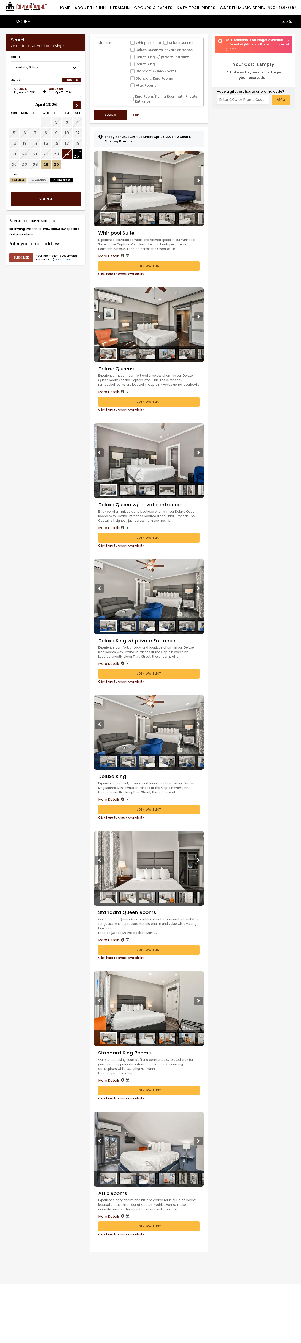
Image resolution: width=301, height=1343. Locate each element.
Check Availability (263, 23)
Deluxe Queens (181, 81)
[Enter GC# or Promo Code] (243, 138)
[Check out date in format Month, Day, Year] (62, 129)
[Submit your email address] (21, 296)
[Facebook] (18, 5)
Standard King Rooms (154, 117)
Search (46, 237)
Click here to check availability (121, 312)
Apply (281, 138)
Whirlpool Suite (148, 81)
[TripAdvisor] (26, 5)
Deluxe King (145, 102)
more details (62, 298)
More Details (114, 294)
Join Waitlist (148, 304)
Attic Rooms (146, 124)
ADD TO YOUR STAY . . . (109, 60)
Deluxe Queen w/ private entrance (164, 88)
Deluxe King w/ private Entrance (162, 95)
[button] (46, 106)
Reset (135, 153)
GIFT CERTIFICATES (160, 60)
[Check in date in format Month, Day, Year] (28, 129)
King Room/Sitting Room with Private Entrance (166, 137)
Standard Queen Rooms (156, 110)
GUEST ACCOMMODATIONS (48, 60)
